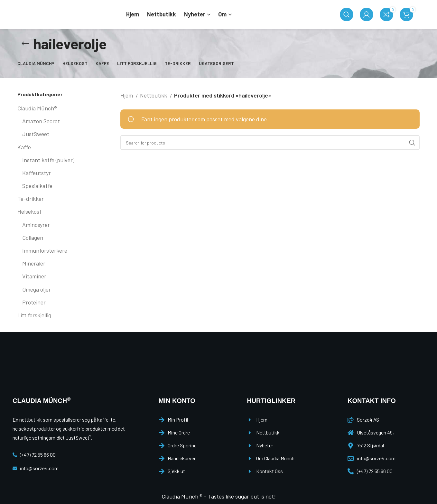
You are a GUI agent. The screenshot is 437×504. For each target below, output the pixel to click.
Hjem (127, 95)
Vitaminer (34, 276)
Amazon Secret (41, 121)
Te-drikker (30, 198)
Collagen (32, 237)
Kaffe (24, 147)
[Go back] (25, 43)
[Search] (347, 14)
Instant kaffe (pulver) (48, 159)
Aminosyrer (36, 224)
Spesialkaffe (37, 185)
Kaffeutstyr (36, 172)
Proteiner (34, 302)
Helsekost (29, 211)
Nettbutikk (154, 95)
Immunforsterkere (44, 250)
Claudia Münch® (37, 108)
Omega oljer (36, 289)
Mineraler (33, 263)
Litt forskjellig (34, 315)
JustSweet (35, 133)
